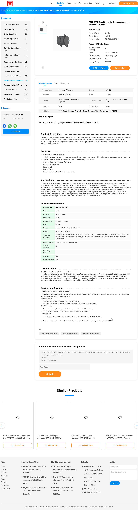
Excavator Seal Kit (16, 90)
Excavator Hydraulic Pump (16, 85)
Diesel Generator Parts (16, 94)
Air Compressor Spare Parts (16, 56)
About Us (4, 476)
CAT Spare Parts (16, 29)
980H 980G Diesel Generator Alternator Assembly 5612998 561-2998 (63, 491)
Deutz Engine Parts (16, 43)
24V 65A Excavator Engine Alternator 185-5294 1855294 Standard (49, 438)
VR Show (4, 473)
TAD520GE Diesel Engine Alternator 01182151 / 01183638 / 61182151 (64, 469)
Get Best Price (99, 68)
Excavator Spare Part (16, 25)
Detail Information (45, 83)
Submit (50, 374)
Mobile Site (5, 485)
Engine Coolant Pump (16, 67)
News (3, 479)
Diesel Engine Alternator (70, 333)
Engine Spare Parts (16, 34)
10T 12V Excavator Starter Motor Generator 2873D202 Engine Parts (34, 480)
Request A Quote (128, 3)
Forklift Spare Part (16, 99)
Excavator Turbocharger (16, 71)
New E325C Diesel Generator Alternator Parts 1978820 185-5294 (64, 480)
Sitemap (4, 482)
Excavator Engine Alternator (91, 333)
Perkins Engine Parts (16, 39)
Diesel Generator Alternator (16, 81)
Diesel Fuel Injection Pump (16, 62)
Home (3, 466)
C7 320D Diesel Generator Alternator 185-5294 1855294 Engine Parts (83, 438)
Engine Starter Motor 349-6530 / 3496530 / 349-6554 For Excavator (34, 491)
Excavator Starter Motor (16, 76)
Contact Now (15, 131)
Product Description (62, 83)
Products (4, 469)
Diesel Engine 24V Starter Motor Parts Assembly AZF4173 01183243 (34, 469)
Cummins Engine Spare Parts (16, 49)
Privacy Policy (6, 488)
